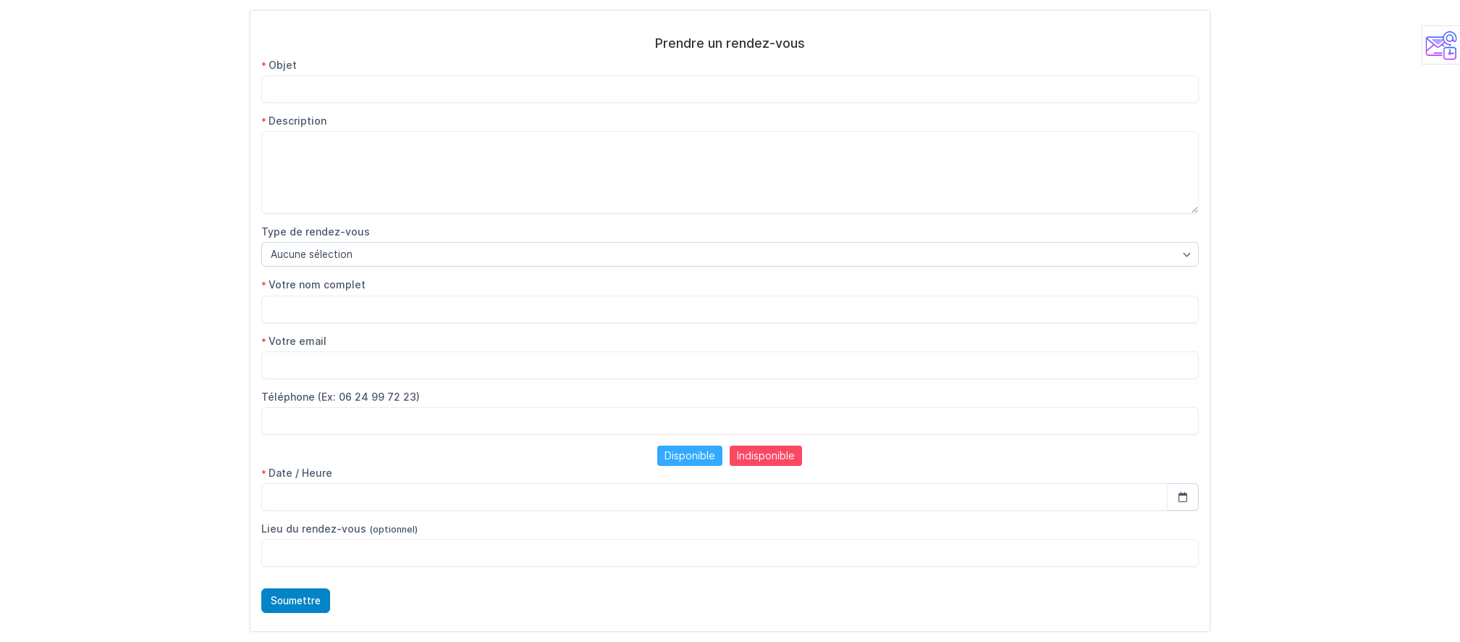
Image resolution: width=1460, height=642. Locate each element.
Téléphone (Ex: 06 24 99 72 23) (340, 397)
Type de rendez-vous (315, 231)
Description (293, 120)
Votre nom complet (313, 284)
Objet (279, 65)
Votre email (293, 341)
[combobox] (730, 254)
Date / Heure (296, 473)
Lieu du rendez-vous (339, 528)
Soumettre (296, 600)
